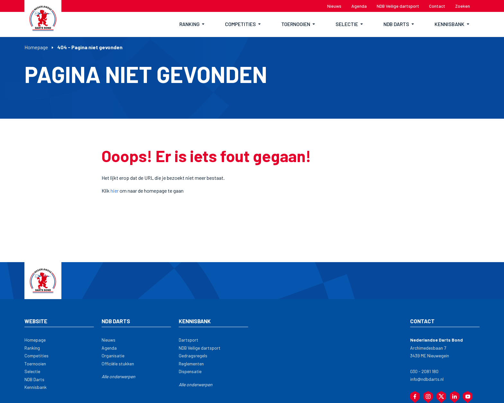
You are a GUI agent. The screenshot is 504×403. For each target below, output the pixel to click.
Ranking (32, 348)
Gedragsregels (193, 355)
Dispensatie (190, 371)
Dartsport (188, 340)
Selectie (32, 371)
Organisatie (113, 355)
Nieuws (108, 340)
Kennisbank (35, 387)
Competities (36, 355)
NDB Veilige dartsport (200, 348)
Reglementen (191, 363)
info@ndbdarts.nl (427, 379)
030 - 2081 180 (424, 371)
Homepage (36, 47)
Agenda (109, 348)
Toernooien (35, 363)
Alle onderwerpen (118, 376)
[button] (192, 24)
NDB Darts (34, 379)
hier (115, 191)
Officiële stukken (118, 363)
